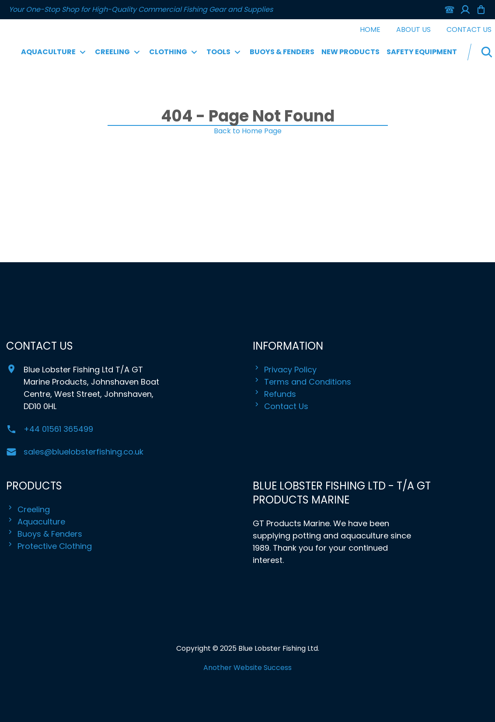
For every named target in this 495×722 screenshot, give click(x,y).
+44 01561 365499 (58, 428)
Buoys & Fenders (282, 52)
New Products (350, 52)
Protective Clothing (49, 546)
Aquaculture (35, 522)
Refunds (274, 394)
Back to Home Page (248, 131)
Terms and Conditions (302, 382)
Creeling (28, 509)
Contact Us (469, 29)
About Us (413, 29)
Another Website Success (247, 668)
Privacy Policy (285, 370)
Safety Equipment (422, 52)
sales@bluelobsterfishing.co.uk (83, 451)
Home (370, 29)
